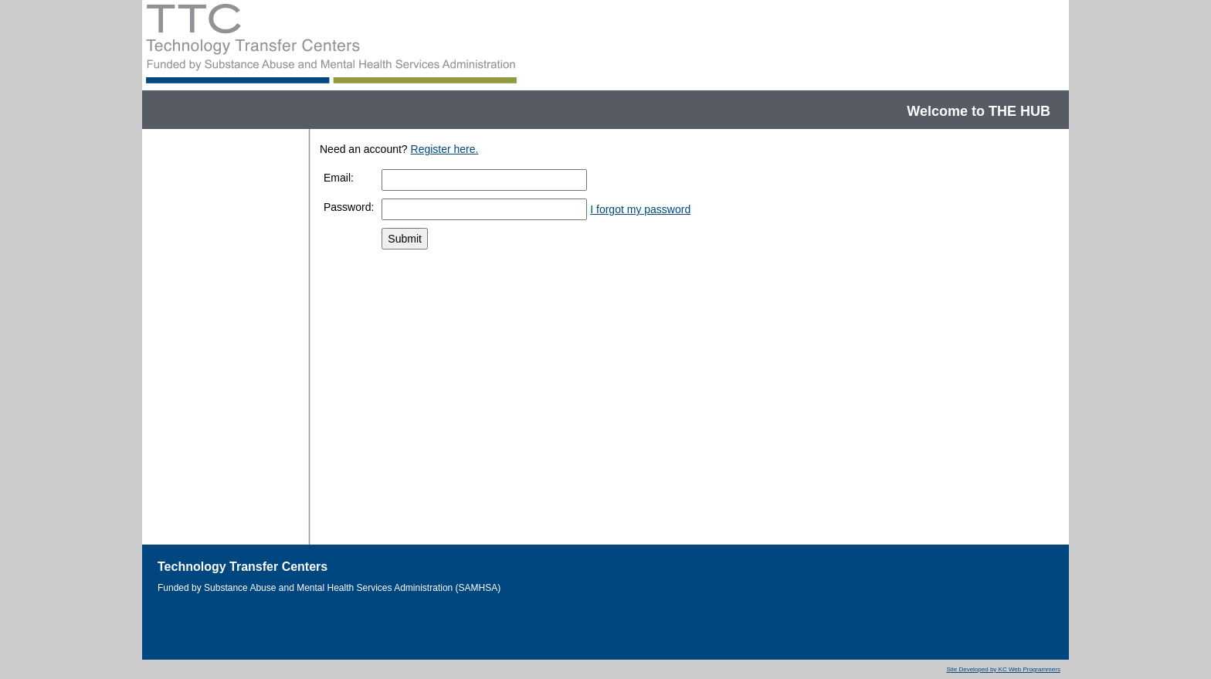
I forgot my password (640, 209)
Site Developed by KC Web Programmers (1003, 669)
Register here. (445, 149)
